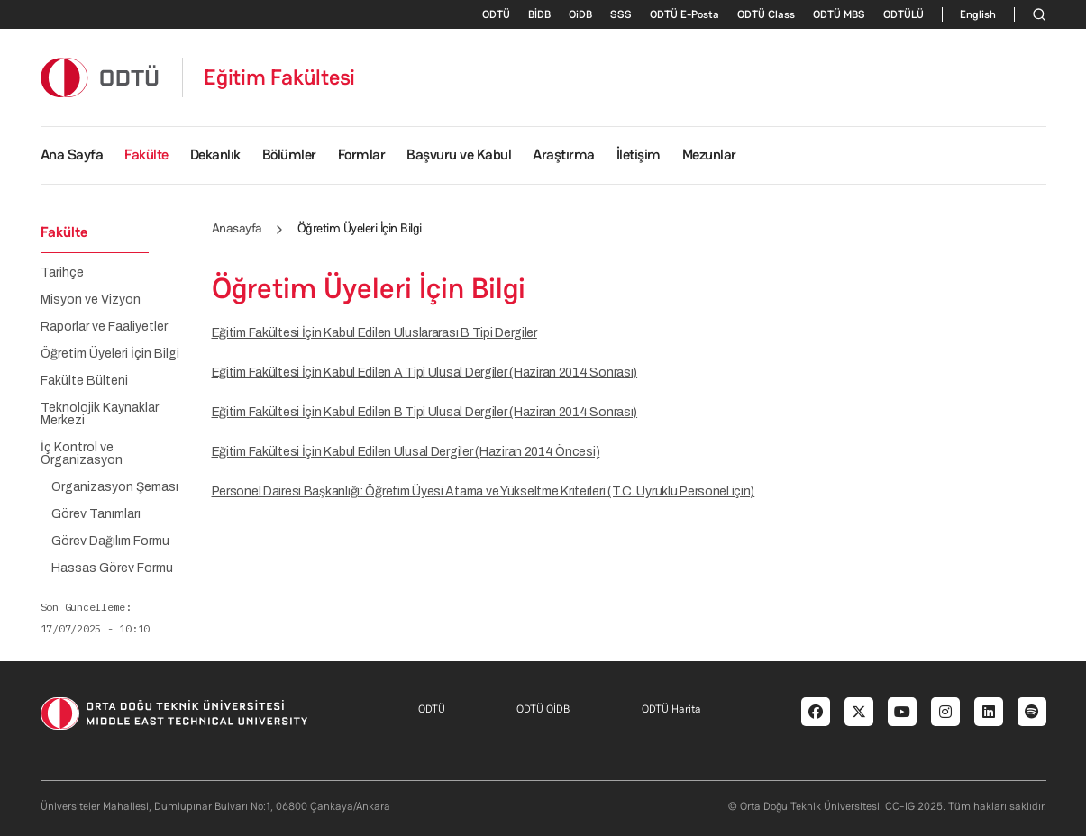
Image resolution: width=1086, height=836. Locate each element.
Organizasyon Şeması (114, 487)
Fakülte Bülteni (84, 381)
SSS (621, 14)
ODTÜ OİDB (543, 709)
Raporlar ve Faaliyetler (104, 327)
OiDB (580, 14)
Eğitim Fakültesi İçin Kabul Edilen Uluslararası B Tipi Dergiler (374, 333)
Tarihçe (62, 273)
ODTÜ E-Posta (684, 14)
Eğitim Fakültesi (279, 77)
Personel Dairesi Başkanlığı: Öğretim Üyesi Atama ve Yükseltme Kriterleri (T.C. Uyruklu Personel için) (483, 491)
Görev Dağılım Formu (110, 541)
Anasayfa (237, 228)
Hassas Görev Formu (112, 568)
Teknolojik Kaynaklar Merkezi (100, 414)
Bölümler (289, 154)
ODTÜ (496, 14)
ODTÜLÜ (903, 14)
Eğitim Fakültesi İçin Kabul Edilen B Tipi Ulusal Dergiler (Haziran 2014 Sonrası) (425, 412)
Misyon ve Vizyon (91, 300)
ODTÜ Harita (671, 709)
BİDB (539, 14)
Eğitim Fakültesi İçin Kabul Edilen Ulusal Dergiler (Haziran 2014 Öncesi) (406, 452)
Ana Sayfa (72, 154)
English (978, 14)
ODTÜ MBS (839, 14)
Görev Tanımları (96, 514)
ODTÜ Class (766, 14)
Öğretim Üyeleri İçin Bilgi (110, 354)
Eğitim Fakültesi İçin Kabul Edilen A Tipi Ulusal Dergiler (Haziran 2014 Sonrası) (425, 372)
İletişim (638, 154)
